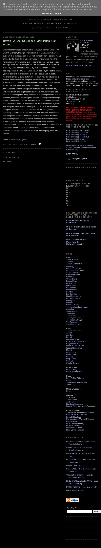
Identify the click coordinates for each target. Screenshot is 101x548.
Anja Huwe (70, 402)
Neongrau (70, 300)
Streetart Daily (72, 150)
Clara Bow (70, 277)
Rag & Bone (71, 359)
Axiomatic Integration (75, 270)
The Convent (71, 315)
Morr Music (50, 50)
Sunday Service (72, 363)
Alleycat (69, 262)
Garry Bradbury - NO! (75, 490)
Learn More (47, 13)
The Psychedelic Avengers (77, 307)
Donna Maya (71, 281)
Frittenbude (71, 287)
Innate (69, 391)
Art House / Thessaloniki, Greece (80, 413)
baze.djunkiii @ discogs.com (78, 130)
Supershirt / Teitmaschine (76, 382)
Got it (58, 13)
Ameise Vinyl (71, 400)
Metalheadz (71, 352)
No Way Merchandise (75, 244)
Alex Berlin (70, 397)
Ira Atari (69, 292)
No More (70, 303)
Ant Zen (69, 335)
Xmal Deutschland (74, 324)
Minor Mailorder (72, 242)
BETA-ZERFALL (73, 154)
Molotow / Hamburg (74, 425)
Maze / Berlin (71, 421)
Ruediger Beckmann (74, 404)
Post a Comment (11, 157)
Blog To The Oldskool (75, 378)
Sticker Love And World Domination (81, 148)
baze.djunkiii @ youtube (76, 141)
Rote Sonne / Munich (75, 430)
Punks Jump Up (73, 305)
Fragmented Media (74, 344)
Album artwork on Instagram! (15, 139)
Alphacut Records (73, 331)
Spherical (70, 309)
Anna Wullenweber (74, 264)
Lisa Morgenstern (73, 296)
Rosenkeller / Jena (74, 428)
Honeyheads (71, 290)
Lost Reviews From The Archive (79, 145)
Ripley (69, 380)
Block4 (69, 337)
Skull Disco (71, 361)
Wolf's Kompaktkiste (74, 372)
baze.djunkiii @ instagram (77, 132)
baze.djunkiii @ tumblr (75, 139)
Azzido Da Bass (73, 272)
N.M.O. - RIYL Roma (74, 465)
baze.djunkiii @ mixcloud (76, 135)
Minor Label (71, 354)
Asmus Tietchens (73, 268)
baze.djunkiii (86, 40)
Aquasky (70, 266)
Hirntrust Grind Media (75, 346)
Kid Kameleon (72, 294)
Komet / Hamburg (73, 417)
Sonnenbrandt (72, 311)
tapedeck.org (71, 369)
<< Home (7, 162)
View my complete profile (78, 65)
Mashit (69, 350)
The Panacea (71, 322)
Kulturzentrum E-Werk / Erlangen (80, 419)
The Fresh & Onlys (74, 320)
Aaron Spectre (72, 259)
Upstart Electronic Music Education (80, 406)
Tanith (68, 384)
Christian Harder (73, 274)
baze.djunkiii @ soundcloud (77, 137)
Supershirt (70, 313)
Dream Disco (71, 285)
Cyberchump (71, 279)
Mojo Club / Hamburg (75, 423)
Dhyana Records (73, 339)
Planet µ (69, 356)
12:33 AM (32, 144)
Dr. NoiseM (71, 283)
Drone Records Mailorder (76, 240)
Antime (69, 333)
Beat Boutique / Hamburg (76, 415)
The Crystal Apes (73, 318)
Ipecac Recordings (74, 348)
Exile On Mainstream (75, 341)
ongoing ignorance (80, 77)
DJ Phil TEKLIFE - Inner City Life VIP (81, 487)
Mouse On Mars (73, 298)
